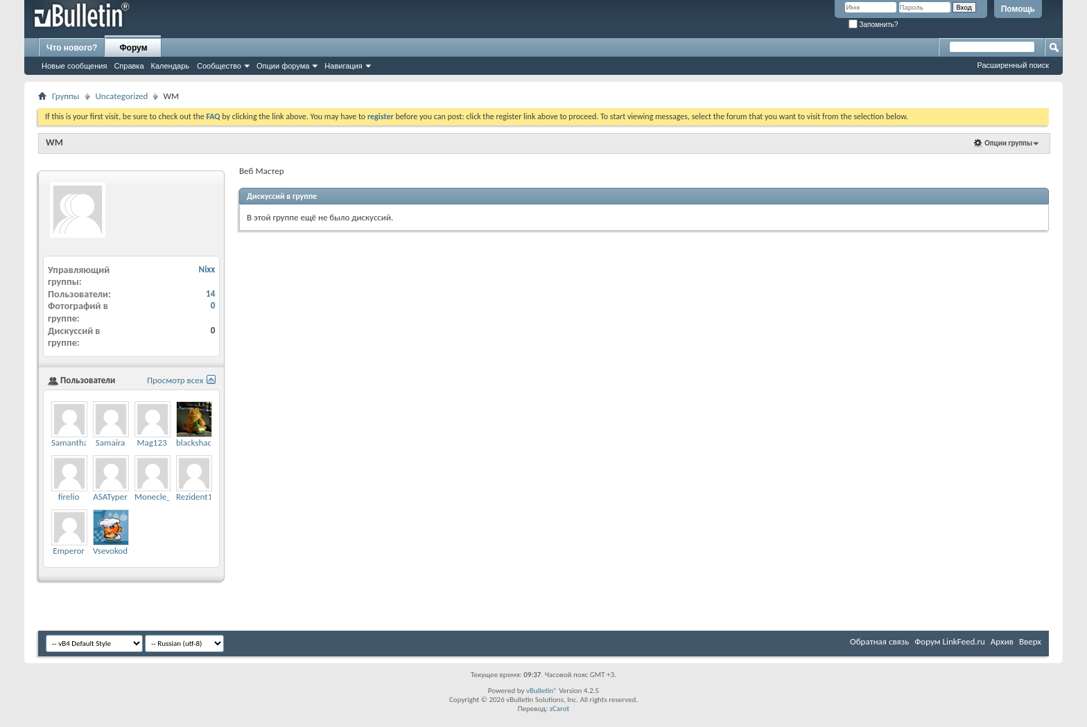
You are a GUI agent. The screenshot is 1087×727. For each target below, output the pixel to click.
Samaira (110, 442)
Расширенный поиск (1013, 65)
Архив (1002, 641)
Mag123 (151, 442)
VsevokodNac (117, 550)
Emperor (69, 550)
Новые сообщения (74, 66)
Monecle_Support (167, 496)
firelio (69, 496)
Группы (66, 96)
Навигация (343, 66)
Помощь (1018, 9)
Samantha (69, 442)
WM (54, 142)
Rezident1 (194, 496)
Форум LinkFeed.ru (949, 641)
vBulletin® (541, 690)
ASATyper (110, 496)
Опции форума (282, 66)
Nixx (207, 269)
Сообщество (219, 66)
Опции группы (1008, 143)
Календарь (170, 66)
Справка (129, 66)
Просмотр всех (175, 380)
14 (210, 293)
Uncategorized (122, 96)
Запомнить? (873, 24)
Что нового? (71, 48)
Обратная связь (879, 641)
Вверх (1030, 641)
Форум (133, 48)
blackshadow (199, 442)
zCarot (560, 708)
